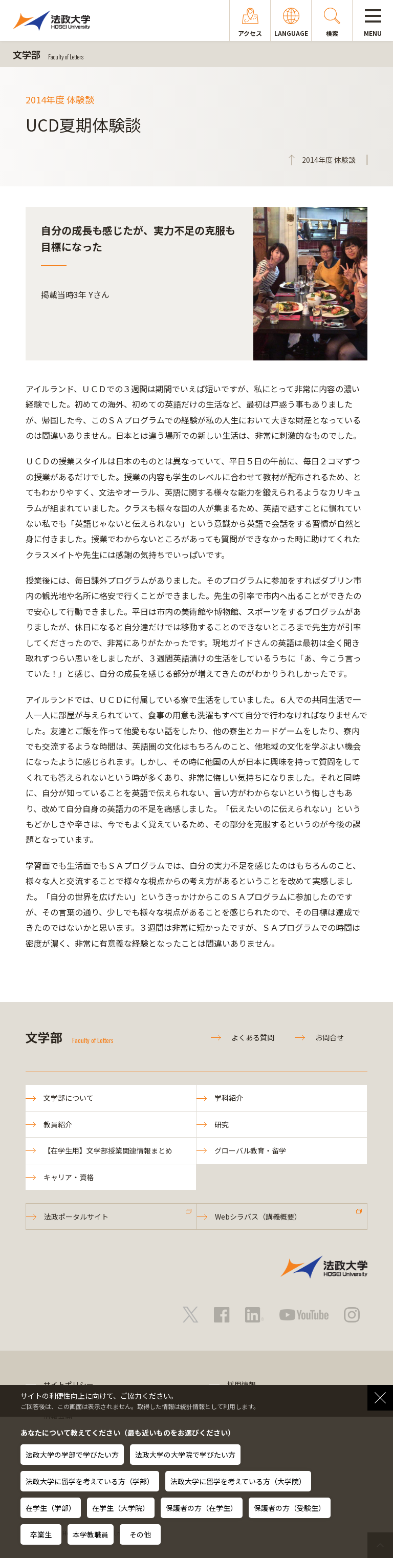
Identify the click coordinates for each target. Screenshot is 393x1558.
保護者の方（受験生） (289, 1508)
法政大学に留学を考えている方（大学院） (238, 1481)
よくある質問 (252, 1037)
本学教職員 (90, 1534)
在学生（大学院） (120, 1508)
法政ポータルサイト (76, 1216)
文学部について (68, 1098)
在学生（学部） (51, 1508)
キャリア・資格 (68, 1177)
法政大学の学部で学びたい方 (72, 1454)
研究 (221, 1124)
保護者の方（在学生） (201, 1508)
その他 (140, 1534)
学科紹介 (228, 1098)
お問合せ (329, 1037)
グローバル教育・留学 (250, 1150)
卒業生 (41, 1534)
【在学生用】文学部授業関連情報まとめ (107, 1150)
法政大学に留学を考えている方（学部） (90, 1481)
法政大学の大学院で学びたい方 (185, 1454)
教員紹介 (57, 1124)
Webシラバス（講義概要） (258, 1216)
